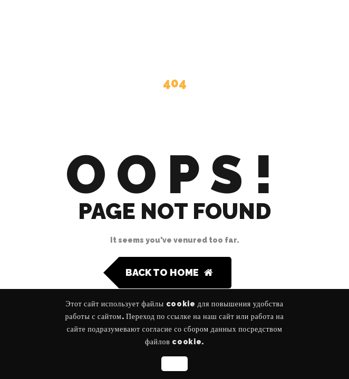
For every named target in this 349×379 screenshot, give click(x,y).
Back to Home (169, 272)
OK (174, 364)
